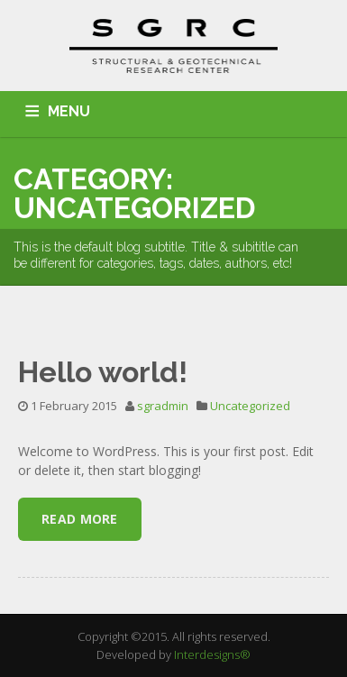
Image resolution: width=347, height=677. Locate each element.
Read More (79, 518)
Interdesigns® (212, 654)
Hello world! (102, 372)
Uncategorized (250, 406)
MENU (69, 111)
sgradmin (162, 406)
